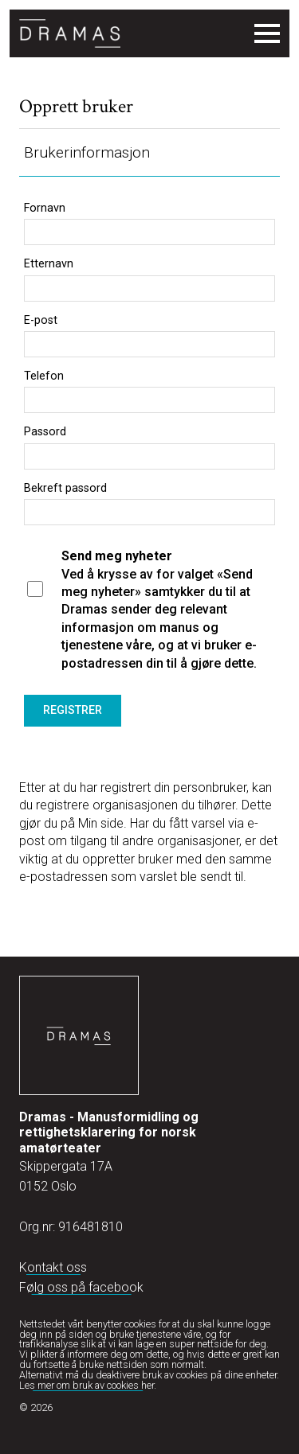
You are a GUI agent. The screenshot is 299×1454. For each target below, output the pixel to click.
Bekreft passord (65, 488)
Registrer (72, 710)
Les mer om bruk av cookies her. (87, 1385)
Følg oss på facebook (81, 1287)
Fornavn (44, 208)
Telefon (44, 376)
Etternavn (48, 264)
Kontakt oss (53, 1267)
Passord (45, 432)
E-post (40, 320)
